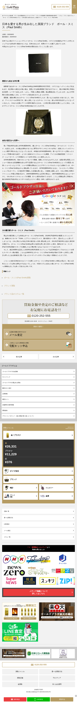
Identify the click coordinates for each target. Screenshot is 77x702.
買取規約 (5, 410)
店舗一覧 (6, 511)
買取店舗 (20, 678)
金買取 (20, 684)
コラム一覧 (7, 537)
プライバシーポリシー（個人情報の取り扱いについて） (18, 416)
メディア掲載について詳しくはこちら (38, 592)
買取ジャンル (20, 671)
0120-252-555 (61, 7)
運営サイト (5, 399)
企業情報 (5, 393)
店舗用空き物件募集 (8, 405)
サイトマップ (6, 377)
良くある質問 (56, 684)
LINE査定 (6, 524)
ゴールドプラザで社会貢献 (10, 371)
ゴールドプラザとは (9, 366)
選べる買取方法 (8, 517)
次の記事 (56, 357)
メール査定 (7, 530)
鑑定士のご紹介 (6, 388)
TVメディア (57, 678)
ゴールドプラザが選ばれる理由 (11, 382)
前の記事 (19, 357)
